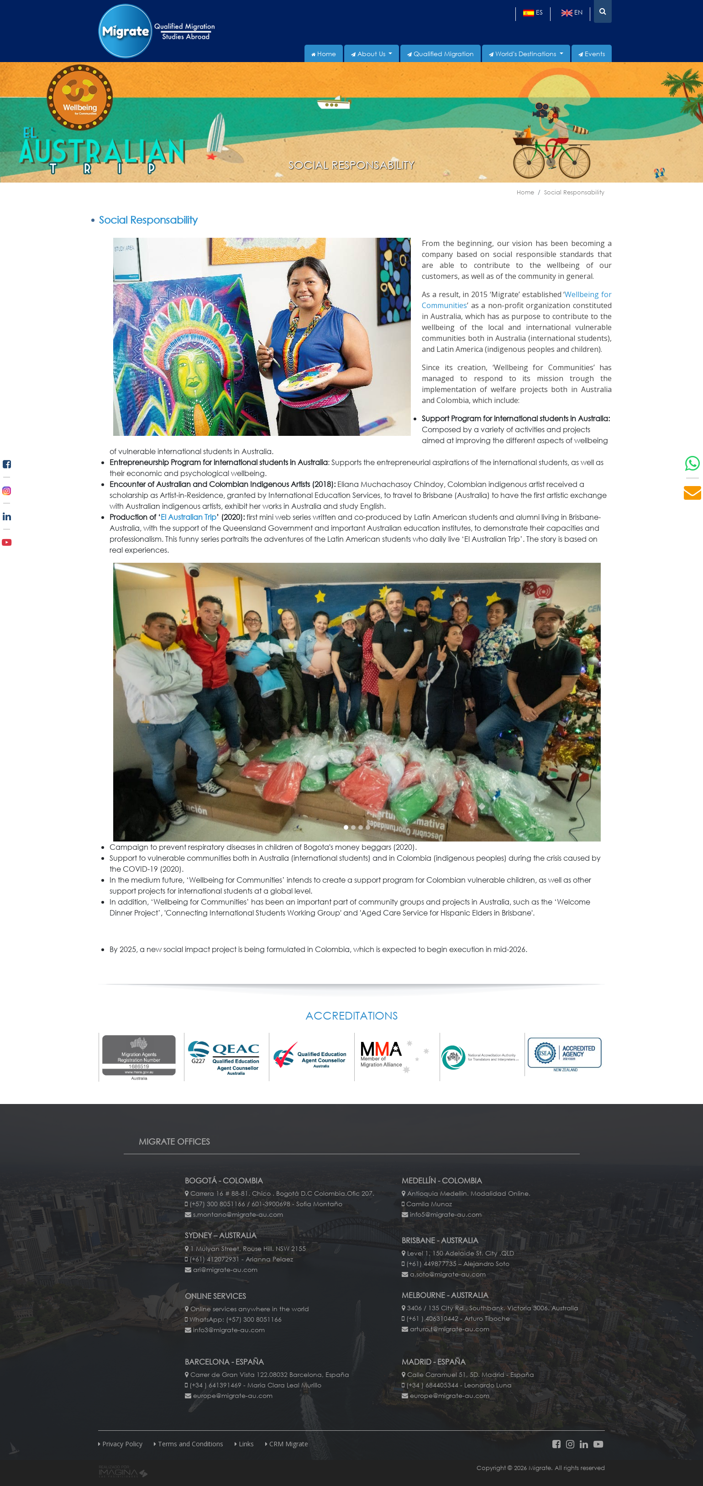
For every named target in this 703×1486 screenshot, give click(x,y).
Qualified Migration (440, 53)
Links (244, 1443)
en (571, 12)
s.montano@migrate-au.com (238, 1214)
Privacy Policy (120, 1443)
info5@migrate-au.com (446, 1214)
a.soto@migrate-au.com (448, 1274)
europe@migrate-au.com (233, 1395)
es (533, 12)
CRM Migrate (286, 1443)
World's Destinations (523, 53)
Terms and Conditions (188, 1443)
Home (323, 53)
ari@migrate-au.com (225, 1269)
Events (591, 53)
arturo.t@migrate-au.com (449, 1328)
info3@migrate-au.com (229, 1329)
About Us (369, 53)
